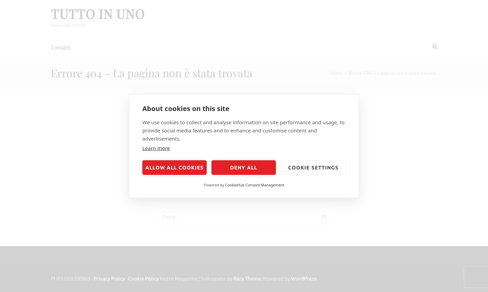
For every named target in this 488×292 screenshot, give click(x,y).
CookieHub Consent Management (254, 184)
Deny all (243, 167)
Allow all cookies (174, 167)
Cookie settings (313, 167)
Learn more (156, 148)
